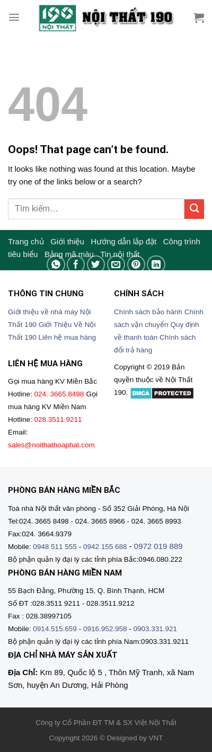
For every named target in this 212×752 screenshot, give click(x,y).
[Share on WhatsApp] (56, 264)
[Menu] (14, 17)
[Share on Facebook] (76, 264)
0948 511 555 (55, 547)
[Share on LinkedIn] (156, 264)
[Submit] (194, 209)
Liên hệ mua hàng (67, 337)
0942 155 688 (105, 547)
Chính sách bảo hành (148, 312)
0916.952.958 (105, 629)
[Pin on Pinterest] (136, 264)
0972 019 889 (158, 546)
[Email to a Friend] (116, 264)
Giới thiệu (67, 241)
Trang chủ (26, 241)
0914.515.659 (55, 629)
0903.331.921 (155, 629)
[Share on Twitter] (96, 264)
